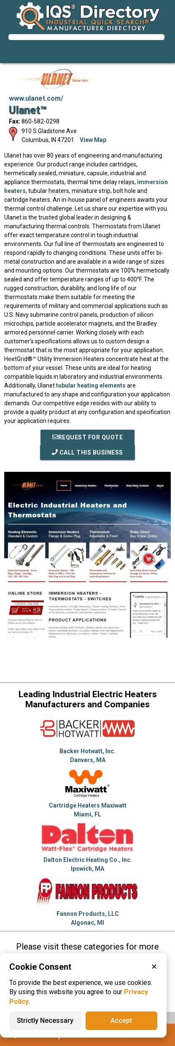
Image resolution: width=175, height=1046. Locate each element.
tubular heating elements (91, 385)
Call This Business (87, 452)
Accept (121, 1021)
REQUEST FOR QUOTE (87, 437)
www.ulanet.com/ (36, 98)
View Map (93, 139)
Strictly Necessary (45, 1021)
